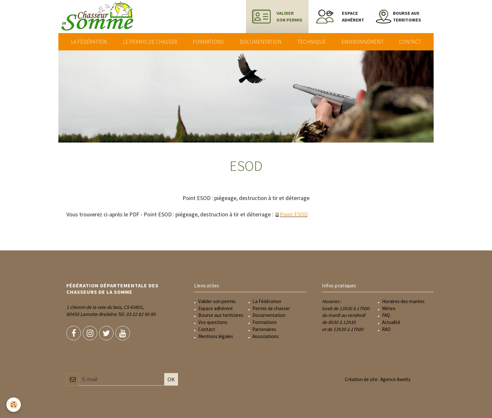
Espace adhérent (215, 308)
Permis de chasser (271, 308)
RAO (386, 329)
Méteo (388, 308)
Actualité (391, 322)
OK (171, 379)
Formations (208, 41)
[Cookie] (13, 404)
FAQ (386, 315)
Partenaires (264, 329)
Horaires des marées (403, 301)
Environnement (363, 41)
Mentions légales (215, 336)
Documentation (261, 41)
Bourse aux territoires (220, 315)
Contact (410, 41)
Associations (265, 336)
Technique (311, 41)
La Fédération (89, 41)
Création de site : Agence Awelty (378, 379)
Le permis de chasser (150, 41)
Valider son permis (217, 301)
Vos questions (212, 322)
